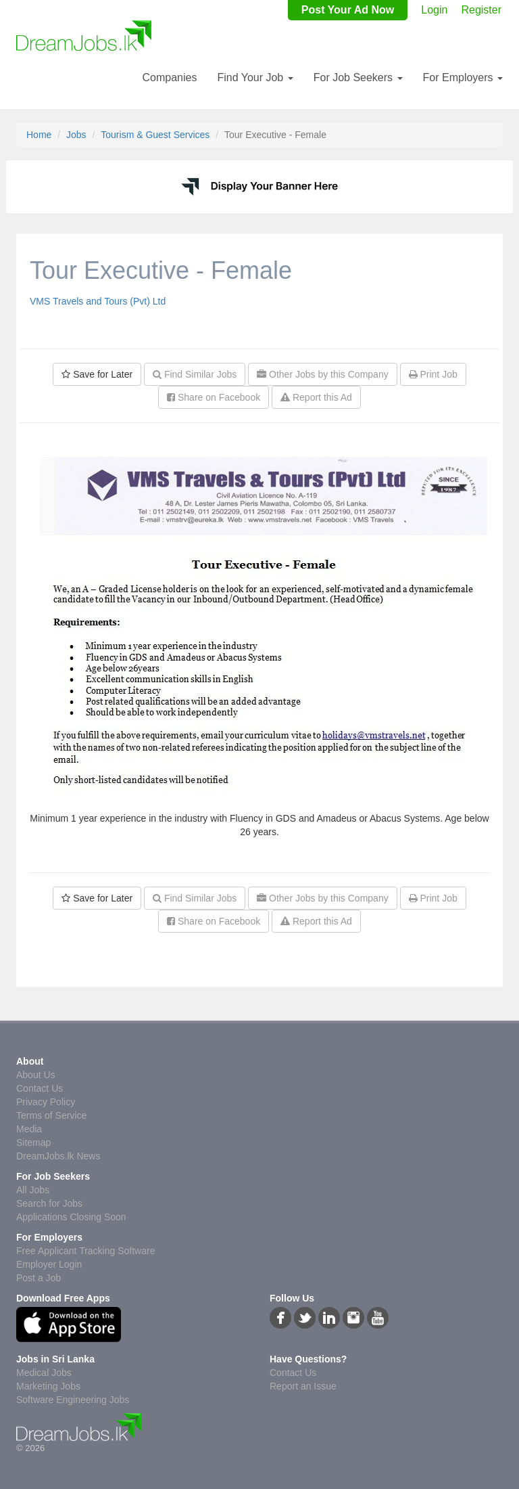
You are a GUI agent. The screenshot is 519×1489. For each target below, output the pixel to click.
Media (29, 1129)
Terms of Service (51, 1115)
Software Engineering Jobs (72, 1399)
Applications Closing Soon (71, 1217)
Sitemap (33, 1142)
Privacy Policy (45, 1101)
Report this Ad (316, 397)
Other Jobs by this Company (323, 374)
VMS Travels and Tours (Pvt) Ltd (98, 301)
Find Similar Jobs (195, 374)
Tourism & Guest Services (155, 134)
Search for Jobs (49, 1203)
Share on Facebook (213, 397)
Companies (169, 77)
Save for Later (96, 374)
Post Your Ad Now (347, 10)
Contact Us (39, 1088)
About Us (35, 1074)
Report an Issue (303, 1386)
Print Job (433, 374)
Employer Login (49, 1264)
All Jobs (32, 1189)
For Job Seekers (358, 77)
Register (481, 10)
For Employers (463, 77)
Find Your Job (255, 77)
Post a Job (38, 1277)
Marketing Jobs (48, 1386)
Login (434, 10)
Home (38, 134)
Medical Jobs (44, 1372)
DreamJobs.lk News (58, 1156)
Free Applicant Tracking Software (85, 1250)
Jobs (76, 134)
